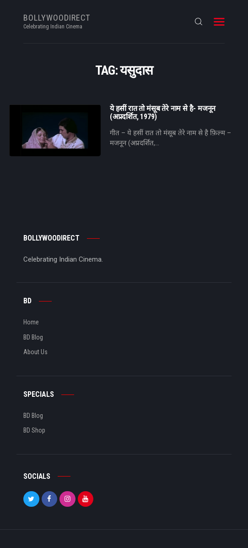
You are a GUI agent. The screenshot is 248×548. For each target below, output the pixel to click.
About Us (35, 352)
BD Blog (33, 337)
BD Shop (34, 430)
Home (31, 322)
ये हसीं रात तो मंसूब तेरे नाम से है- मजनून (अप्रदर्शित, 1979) (163, 112)
